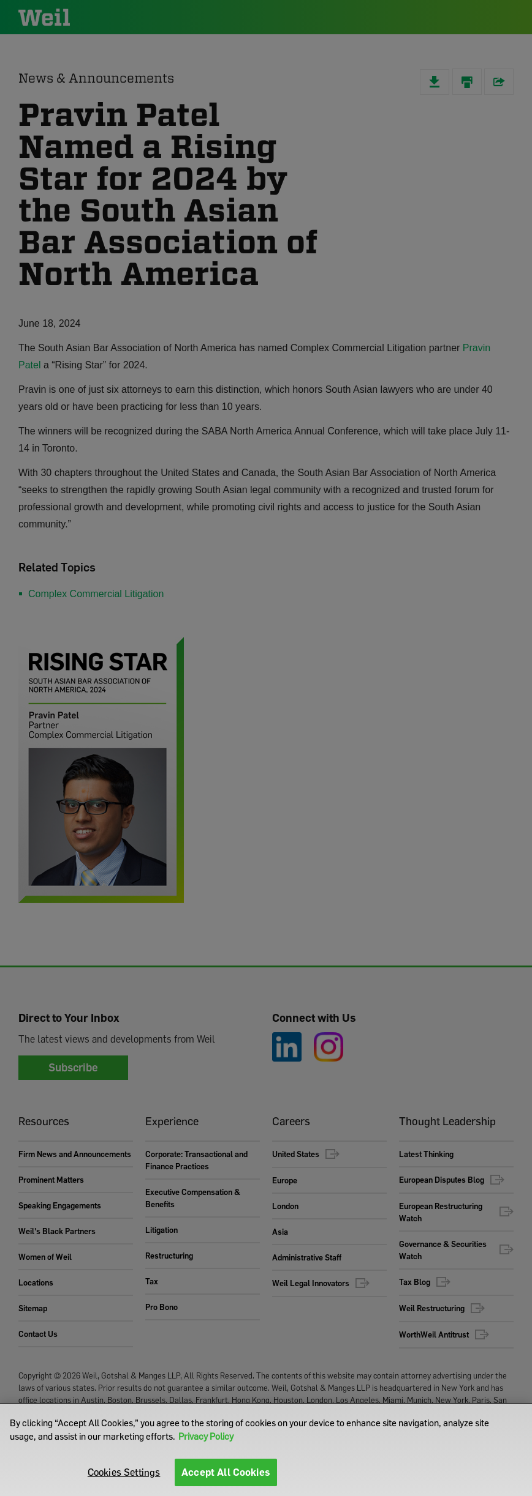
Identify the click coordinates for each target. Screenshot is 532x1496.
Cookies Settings (124, 1472)
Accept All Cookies (225, 1472)
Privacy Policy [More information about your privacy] (206, 1436)
